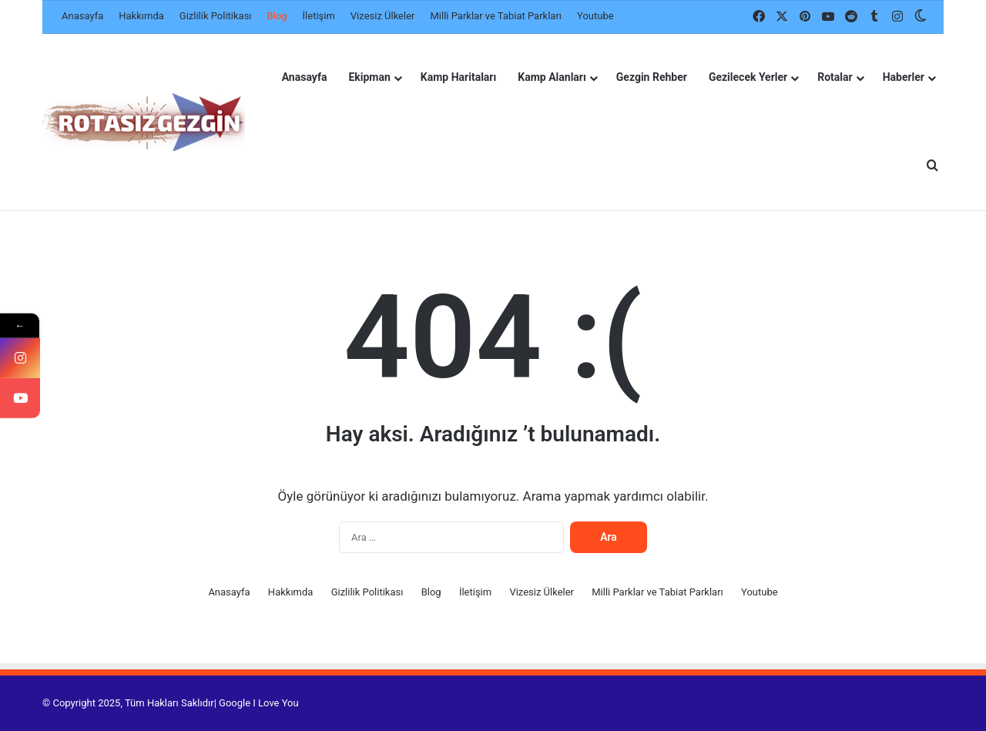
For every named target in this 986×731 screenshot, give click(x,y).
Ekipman (369, 77)
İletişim (319, 16)
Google (234, 703)
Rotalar (834, 77)
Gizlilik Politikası (215, 16)
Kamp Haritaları (458, 77)
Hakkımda (141, 16)
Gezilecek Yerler (748, 77)
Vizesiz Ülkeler (382, 16)
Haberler (903, 77)
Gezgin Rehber (651, 77)
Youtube (595, 16)
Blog (277, 16)
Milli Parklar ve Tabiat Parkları (496, 16)
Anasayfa (82, 16)
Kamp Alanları (551, 77)
